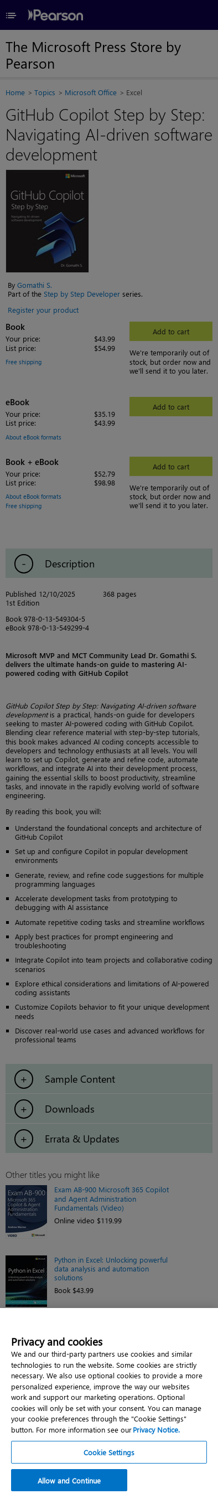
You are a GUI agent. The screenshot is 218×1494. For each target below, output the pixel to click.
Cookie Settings (109, 1459)
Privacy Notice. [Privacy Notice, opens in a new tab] (156, 1436)
